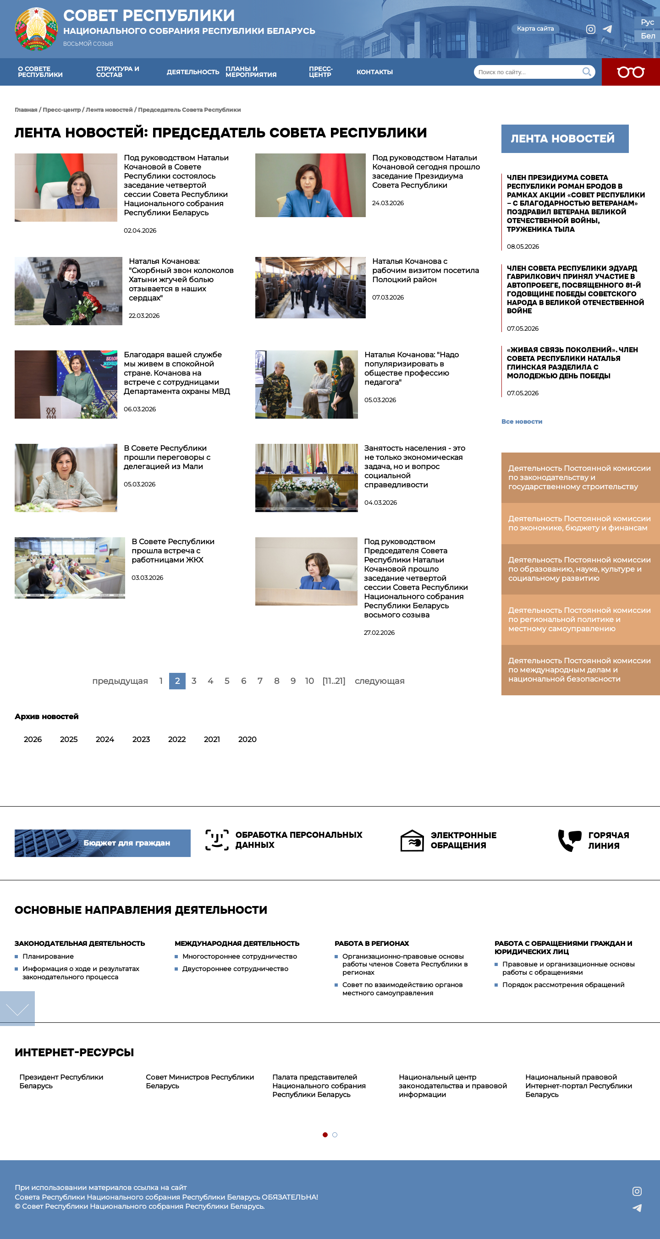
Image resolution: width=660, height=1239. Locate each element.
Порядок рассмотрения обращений (563, 985)
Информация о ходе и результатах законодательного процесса (80, 973)
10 (309, 681)
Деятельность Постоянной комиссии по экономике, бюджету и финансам (579, 523)
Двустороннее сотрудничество (235, 969)
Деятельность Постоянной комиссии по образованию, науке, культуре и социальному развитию (579, 569)
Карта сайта (535, 28)
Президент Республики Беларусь (61, 1081)
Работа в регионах (372, 943)
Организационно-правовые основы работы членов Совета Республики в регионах (405, 964)
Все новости (521, 421)
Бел (648, 36)
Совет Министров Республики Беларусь (200, 1081)
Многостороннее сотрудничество (239, 956)
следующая (380, 681)
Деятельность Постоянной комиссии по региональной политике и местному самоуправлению (579, 619)
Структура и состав (117, 71)
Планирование (48, 956)
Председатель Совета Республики (189, 109)
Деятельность (193, 72)
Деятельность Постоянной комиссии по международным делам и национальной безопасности (579, 669)
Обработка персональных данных (284, 840)
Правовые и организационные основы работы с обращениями (568, 968)
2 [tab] (335, 1135)
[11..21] (334, 681)
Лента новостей (109, 109)
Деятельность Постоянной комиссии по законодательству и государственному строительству (579, 477)
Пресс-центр (321, 71)
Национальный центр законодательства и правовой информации (453, 1086)
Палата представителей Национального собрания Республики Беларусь (319, 1086)
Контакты (375, 72)
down (17, 1008)
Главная (26, 109)
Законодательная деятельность (80, 943)
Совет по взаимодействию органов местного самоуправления (402, 989)
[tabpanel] (78, 1081)
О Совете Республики (40, 71)
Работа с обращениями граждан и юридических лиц (563, 947)
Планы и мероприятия (251, 71)
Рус (647, 22)
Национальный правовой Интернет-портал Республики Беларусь (578, 1086)
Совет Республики (189, 21)
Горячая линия (593, 841)
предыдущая (120, 681)
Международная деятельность (237, 943)
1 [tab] (325, 1135)
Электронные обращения (448, 840)
